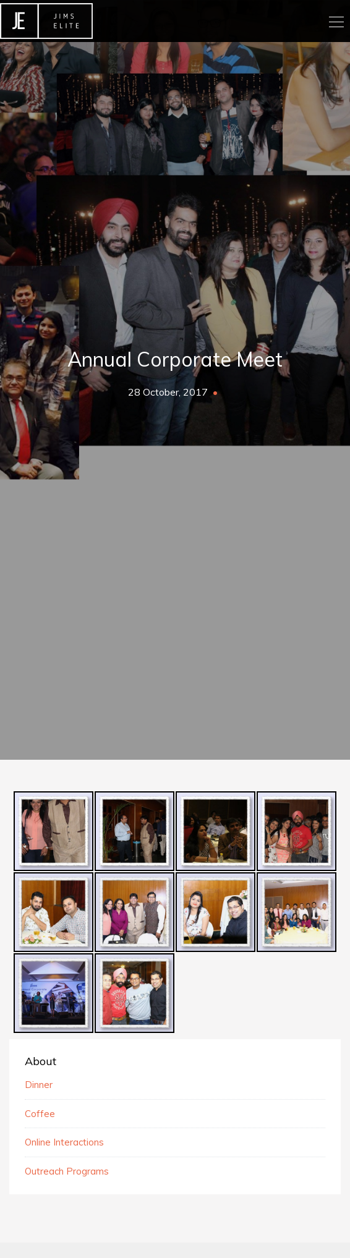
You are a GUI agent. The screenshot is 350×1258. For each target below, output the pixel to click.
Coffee (40, 1114)
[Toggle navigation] (336, 21)
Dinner (39, 1084)
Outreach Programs (67, 1171)
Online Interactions (64, 1142)
